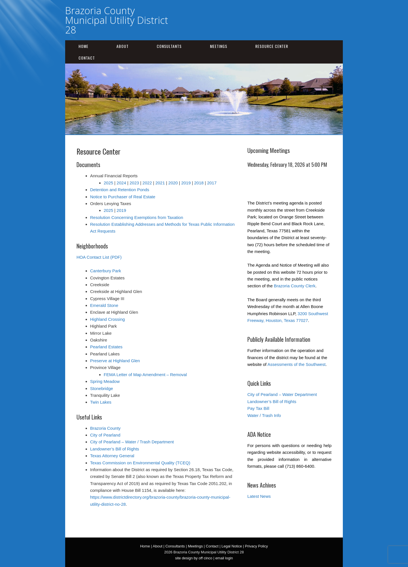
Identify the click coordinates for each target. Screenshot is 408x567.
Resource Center (271, 46)
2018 (198, 182)
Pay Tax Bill (258, 408)
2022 (147, 182)
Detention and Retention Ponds (119, 189)
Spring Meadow (105, 381)
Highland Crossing (107, 319)
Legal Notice (232, 546)
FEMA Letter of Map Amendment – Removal (145, 374)
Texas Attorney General (112, 455)
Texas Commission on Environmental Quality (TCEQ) (140, 462)
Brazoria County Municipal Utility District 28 (116, 20)
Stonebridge (101, 388)
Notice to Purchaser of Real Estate (122, 196)
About (122, 46)
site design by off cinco (193, 558)
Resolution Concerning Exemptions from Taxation (136, 217)
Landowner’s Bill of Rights (114, 448)
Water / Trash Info (264, 415)
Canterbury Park (105, 270)
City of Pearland (105, 435)
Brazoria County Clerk (294, 285)
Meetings (218, 46)
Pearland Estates (106, 346)
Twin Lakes (100, 402)
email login (224, 558)
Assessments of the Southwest (296, 364)
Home (83, 46)
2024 (121, 182)
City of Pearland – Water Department (282, 394)
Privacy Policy (256, 546)
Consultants (169, 46)
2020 (173, 182)
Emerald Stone (104, 305)
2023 (134, 182)
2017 (211, 182)
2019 (186, 182)
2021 (160, 182)
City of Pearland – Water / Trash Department (132, 441)
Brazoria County (105, 428)
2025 (108, 182)
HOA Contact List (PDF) (99, 257)
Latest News (259, 496)
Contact (86, 58)
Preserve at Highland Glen (115, 360)
